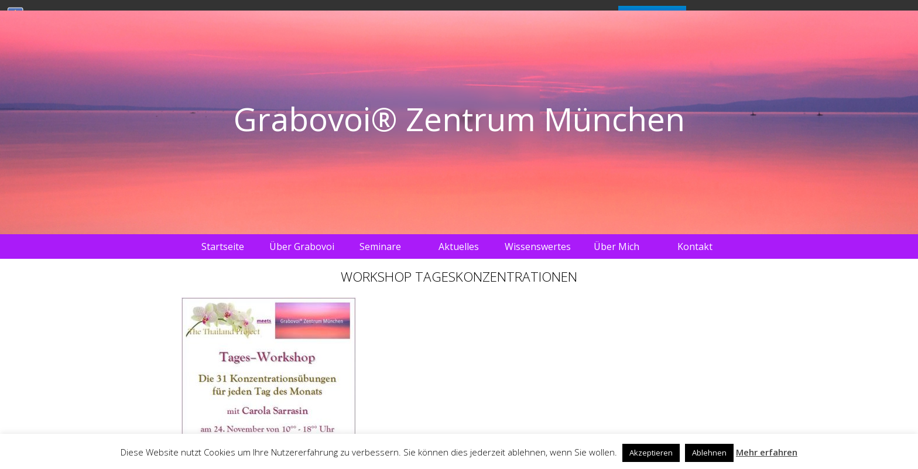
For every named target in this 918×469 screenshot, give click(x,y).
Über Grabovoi (301, 246)
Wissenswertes (538, 246)
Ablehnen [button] (709, 452)
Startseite (222, 246)
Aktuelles (459, 246)
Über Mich (616, 246)
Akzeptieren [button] (651, 452)
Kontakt (695, 246)
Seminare (380, 246)
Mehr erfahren (766, 452)
